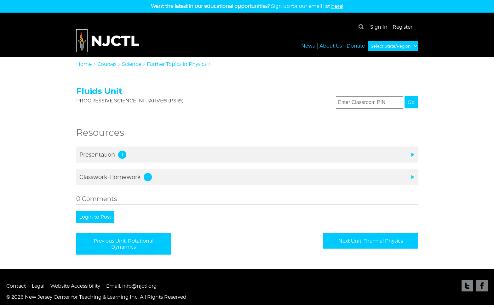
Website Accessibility (75, 286)
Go (411, 102)
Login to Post (95, 217)
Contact (16, 286)
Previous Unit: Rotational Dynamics (123, 244)
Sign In (379, 27)
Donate (356, 46)
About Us (330, 46)
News (308, 46)
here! (337, 6)
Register (402, 27)
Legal (38, 286)
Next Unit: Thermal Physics (370, 241)
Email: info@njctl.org (131, 286)
